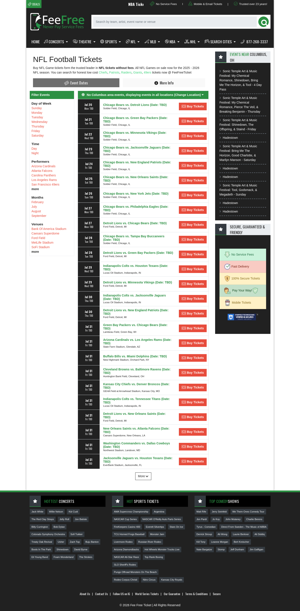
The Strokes (85, 557)
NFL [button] (131, 41)
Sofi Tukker (77, 534)
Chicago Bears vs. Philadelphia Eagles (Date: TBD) (135, 208)
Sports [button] (109, 41)
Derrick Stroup (204, 534)
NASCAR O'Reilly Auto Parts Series (161, 519)
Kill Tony (200, 542)
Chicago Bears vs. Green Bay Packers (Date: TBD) (135, 119)
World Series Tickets (147, 593)
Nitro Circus (149, 579)
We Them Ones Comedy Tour (248, 511)
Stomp (221, 549)
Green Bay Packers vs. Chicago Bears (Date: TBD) (135, 326)
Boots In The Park (41, 549)
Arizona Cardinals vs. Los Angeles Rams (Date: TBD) (137, 341)
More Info (164, 82)
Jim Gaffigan (256, 549)
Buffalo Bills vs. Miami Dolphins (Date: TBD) (135, 356)
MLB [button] (151, 41)
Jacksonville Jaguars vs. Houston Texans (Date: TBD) (138, 459)
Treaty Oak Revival (41, 542)
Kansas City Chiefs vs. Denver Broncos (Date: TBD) (136, 385)
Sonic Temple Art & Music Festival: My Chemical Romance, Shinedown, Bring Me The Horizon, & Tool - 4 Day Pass (240, 80)
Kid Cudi (73, 511)
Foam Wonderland (64, 557)
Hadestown (228, 137)
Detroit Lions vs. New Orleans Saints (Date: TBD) (134, 415)
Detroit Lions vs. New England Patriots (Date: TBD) (135, 311)
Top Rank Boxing (154, 557)
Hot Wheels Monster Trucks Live (162, 549)
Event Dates (76, 83)
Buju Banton (92, 542)
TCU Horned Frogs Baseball (129, 534)
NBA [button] (170, 41)
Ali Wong (222, 534)
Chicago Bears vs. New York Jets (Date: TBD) (135, 193)
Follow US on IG (121, 593)
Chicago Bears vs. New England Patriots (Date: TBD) (137, 164)
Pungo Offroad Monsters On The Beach (135, 572)
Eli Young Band (39, 557)
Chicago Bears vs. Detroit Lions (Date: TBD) (135, 105)
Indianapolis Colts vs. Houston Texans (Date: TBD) (135, 267)
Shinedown (62, 549)
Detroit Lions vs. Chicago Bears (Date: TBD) (135, 223)
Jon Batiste (81, 519)
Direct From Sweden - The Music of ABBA (243, 527)
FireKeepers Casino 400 (127, 527)
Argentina (159, 511)
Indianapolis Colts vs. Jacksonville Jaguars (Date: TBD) (134, 297)
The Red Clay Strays (42, 519)
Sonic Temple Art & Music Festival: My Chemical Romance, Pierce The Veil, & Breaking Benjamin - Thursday (239, 104)
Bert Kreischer (241, 542)
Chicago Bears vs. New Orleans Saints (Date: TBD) (135, 178)
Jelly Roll (64, 519)
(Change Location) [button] (189, 95)
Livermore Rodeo (123, 542)
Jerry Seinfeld (219, 511)
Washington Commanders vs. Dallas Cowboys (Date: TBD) (136, 445)
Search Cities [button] (219, 41)
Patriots (114, 72)
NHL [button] (191, 41)
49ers (148, 72)
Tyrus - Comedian (206, 527)
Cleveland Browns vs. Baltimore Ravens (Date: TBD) (136, 371)
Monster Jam (157, 534)
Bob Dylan (59, 527)
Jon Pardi (201, 519)
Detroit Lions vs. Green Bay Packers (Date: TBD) (138, 252)
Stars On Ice (176, 527)
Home (35, 41)
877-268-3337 (254, 41)
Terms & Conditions (196, 593)
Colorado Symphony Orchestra (48, 534)
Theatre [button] (82, 41)
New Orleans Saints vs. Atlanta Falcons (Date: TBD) (136, 430)
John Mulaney (233, 519)
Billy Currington (39, 527)
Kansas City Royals (171, 579)
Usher (61, 542)
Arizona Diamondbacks (126, 549)
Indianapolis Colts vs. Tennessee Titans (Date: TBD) (136, 400)
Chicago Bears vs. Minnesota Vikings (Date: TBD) (134, 134)
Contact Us (101, 593)
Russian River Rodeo (149, 542)
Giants (137, 72)
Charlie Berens (254, 519)
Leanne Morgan (219, 542)
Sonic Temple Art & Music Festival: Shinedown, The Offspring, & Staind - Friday (238, 124)
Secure (217, 593)
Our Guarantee (172, 593)
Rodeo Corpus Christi (125, 579)
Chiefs (103, 72)
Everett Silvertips (155, 527)
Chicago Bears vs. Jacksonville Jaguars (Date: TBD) (136, 149)
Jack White (37, 511)
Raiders (126, 72)
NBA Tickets (142, 4)
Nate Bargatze (204, 549)
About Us (85, 593)
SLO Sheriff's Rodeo (125, 564)
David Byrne (80, 549)
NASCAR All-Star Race (126, 557)
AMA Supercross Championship (131, 511)
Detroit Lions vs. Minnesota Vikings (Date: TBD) (137, 282)
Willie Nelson (56, 511)
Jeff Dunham (237, 549)
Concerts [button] (54, 41)
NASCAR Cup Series (125, 519)
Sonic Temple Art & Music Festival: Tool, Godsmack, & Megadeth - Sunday (238, 190)
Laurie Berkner (241, 534)
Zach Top (75, 542)
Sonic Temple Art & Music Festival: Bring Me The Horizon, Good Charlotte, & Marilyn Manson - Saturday (238, 153)
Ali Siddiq (259, 534)
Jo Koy (216, 519)
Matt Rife (201, 511)
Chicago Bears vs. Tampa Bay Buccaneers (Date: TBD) (133, 237)
